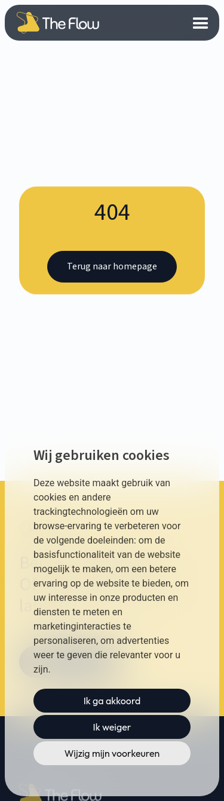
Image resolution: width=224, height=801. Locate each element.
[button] (201, 23)
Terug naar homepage (112, 266)
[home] (54, 23)
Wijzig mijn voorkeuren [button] (112, 753)
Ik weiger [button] (112, 727)
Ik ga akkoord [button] (112, 701)
